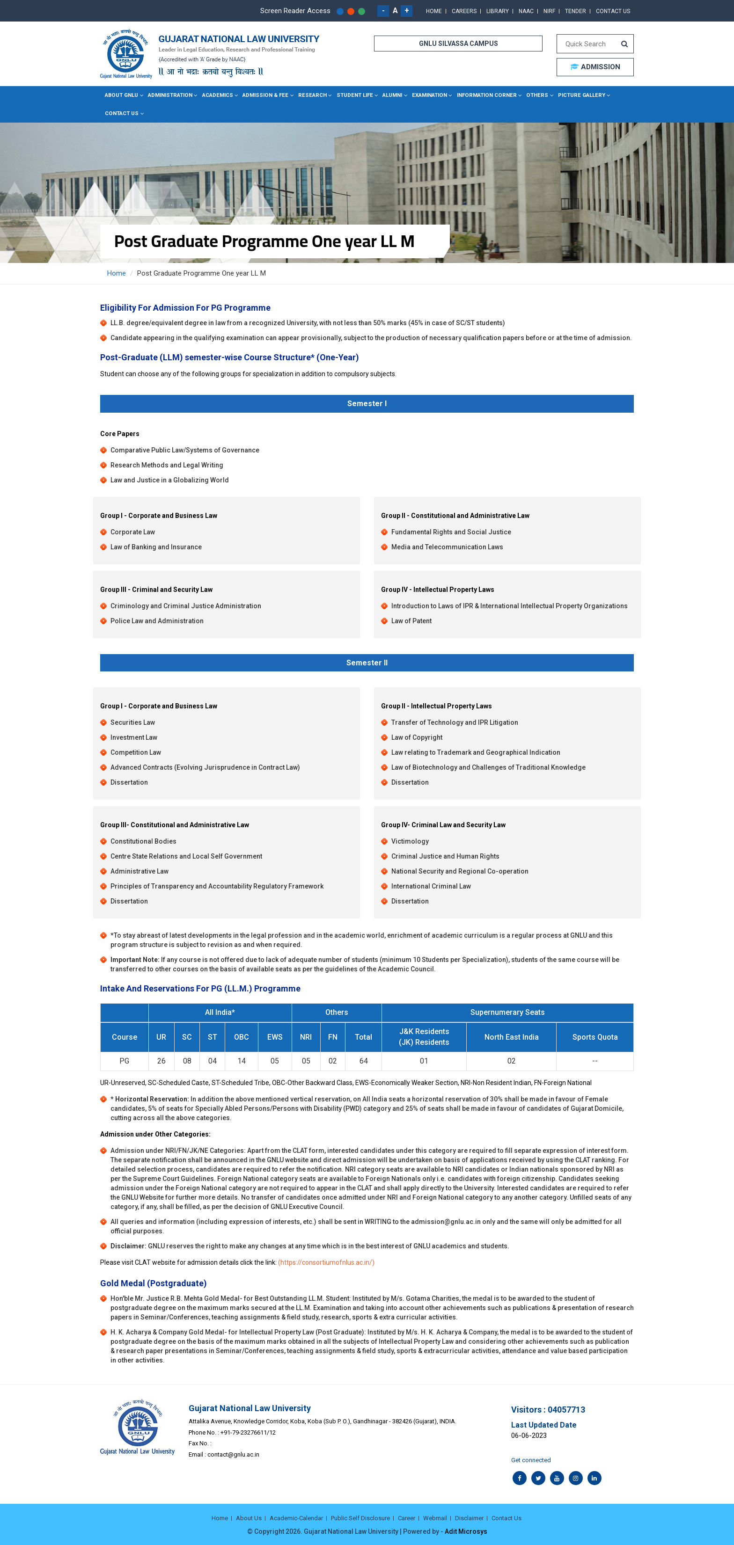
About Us (249, 1517)
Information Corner (475, 95)
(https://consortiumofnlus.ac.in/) (326, 1261)
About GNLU (121, 95)
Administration (169, 95)
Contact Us (613, 11)
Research (307, 95)
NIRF (549, 11)
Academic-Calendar (296, 1517)
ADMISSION (595, 67)
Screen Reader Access (295, 11)
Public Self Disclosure (360, 1517)
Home (434, 11)
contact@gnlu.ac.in (233, 1453)
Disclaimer (469, 1517)
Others (523, 95)
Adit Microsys (466, 1531)
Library (497, 11)
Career (406, 1517)
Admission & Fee (262, 95)
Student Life (347, 95)
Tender (575, 11)
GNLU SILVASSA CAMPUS (458, 43)
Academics (215, 95)
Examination (421, 95)
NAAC (526, 11)
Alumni (384, 95)
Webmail (435, 1517)
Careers (464, 11)
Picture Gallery (565, 95)
